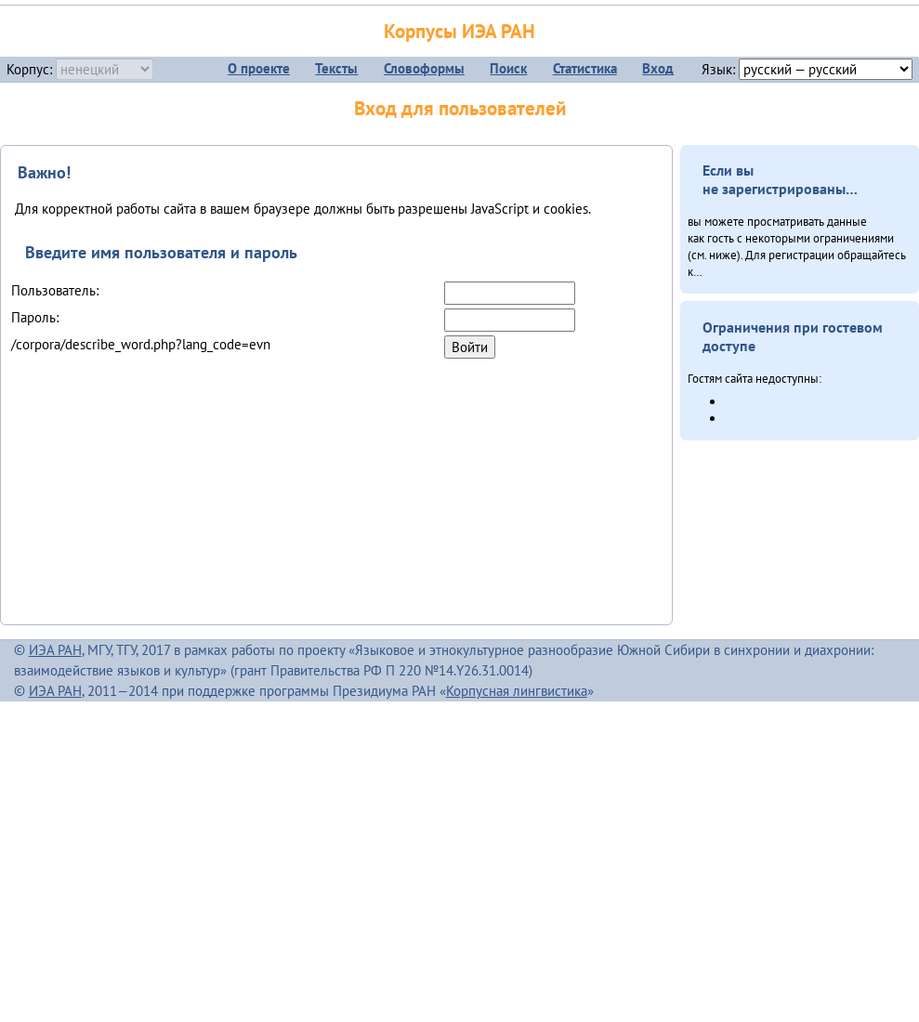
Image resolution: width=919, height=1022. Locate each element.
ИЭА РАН (55, 650)
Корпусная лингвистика (516, 691)
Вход (658, 68)
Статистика (585, 68)
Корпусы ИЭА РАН (459, 31)
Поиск (508, 68)
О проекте (259, 68)
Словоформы (424, 68)
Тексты (336, 68)
